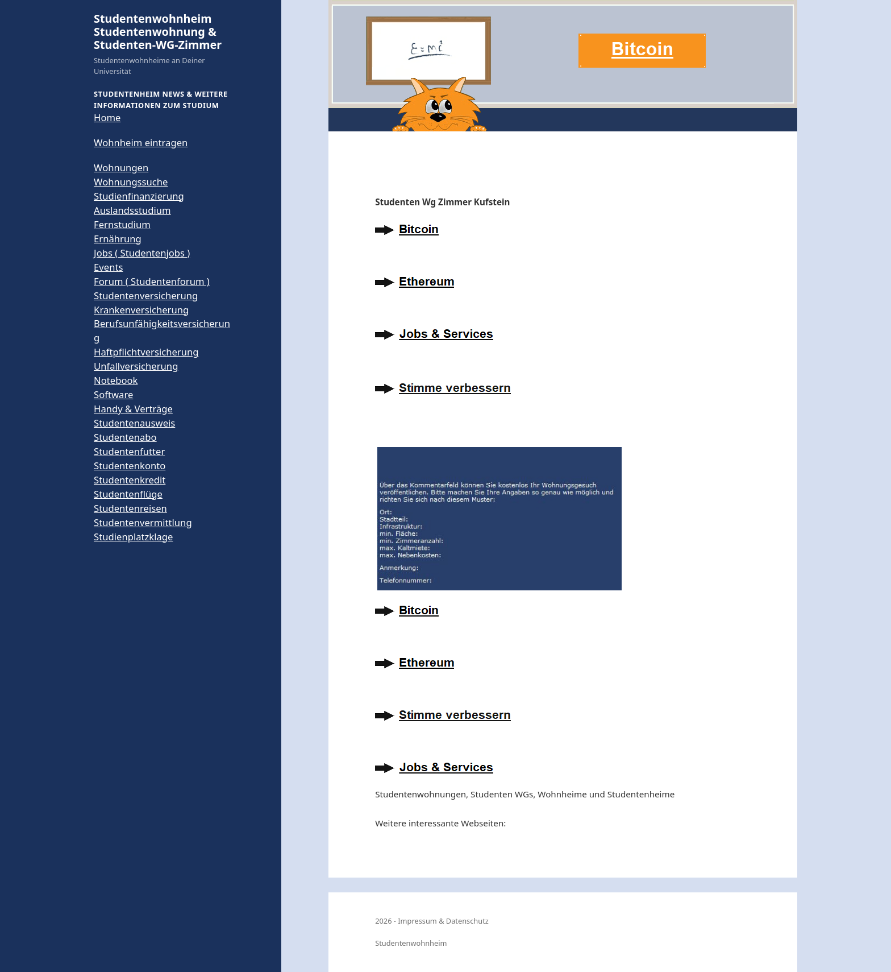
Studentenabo (125, 437)
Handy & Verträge (133, 408)
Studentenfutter (129, 451)
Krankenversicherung (141, 309)
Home (107, 117)
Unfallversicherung (136, 366)
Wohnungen (121, 167)
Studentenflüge (128, 494)
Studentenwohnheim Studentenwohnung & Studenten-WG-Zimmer (158, 32)
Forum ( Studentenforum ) (152, 281)
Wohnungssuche (131, 181)
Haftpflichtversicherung (146, 351)
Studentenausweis (134, 422)
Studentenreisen (130, 508)
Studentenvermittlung (143, 522)
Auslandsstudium (132, 210)
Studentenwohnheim (411, 943)
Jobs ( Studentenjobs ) (142, 252)
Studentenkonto (129, 465)
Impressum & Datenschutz (443, 921)
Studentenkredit (129, 479)
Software (113, 394)
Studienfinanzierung (139, 195)
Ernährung (117, 238)
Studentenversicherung (146, 295)
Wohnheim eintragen (141, 142)
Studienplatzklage (133, 536)
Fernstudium (122, 224)
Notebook (116, 380)
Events (108, 267)
